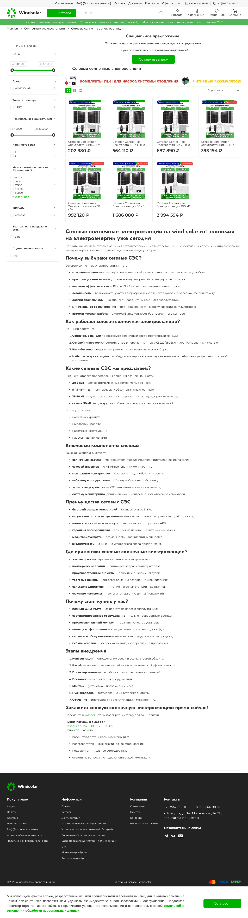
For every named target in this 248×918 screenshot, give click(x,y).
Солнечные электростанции (44, 28)
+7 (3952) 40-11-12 (225, 3)
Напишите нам (16, 823)
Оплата (119, 3)
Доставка (135, 3)
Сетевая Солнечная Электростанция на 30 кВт (84, 206)
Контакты (152, 3)
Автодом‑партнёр (189, 22)
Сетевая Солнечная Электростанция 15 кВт (129, 143)
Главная (12, 28)
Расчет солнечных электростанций (51, 22)
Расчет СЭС (214, 22)
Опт (63, 846)
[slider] (12, 70)
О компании (64, 3)
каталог (90, 715)
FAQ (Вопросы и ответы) (93, 3)
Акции (11, 806)
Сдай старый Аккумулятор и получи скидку (88, 840)
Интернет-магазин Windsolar (133, 882)
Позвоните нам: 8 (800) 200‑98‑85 (89, 726)
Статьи (65, 806)
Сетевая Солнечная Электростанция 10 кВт (217, 143)
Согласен (222, 903)
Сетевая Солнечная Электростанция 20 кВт (173, 143)
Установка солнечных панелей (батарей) (109, 22)
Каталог (61, 13)
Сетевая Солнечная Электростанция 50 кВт (129, 205)
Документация (70, 817)
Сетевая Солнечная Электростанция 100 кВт (174, 205)
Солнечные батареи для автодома (83, 835)
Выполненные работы (144, 823)
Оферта (167, 3)
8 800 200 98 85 (196, 3)
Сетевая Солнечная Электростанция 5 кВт (84, 143)
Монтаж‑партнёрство (157, 22)
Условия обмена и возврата (24, 835)
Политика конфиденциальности (27, 840)
